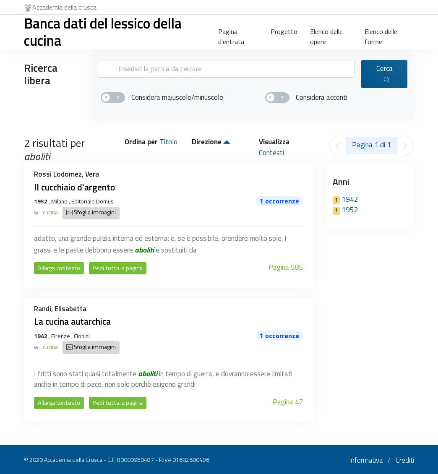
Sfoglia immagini (91, 213)
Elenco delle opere (326, 34)
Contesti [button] (271, 152)
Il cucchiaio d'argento (74, 187)
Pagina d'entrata (231, 34)
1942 (345, 199)
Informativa (366, 460)
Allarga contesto (59, 268)
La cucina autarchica (72, 321)
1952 (345, 209)
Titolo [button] (168, 141)
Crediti (405, 460)
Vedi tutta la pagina (118, 268)
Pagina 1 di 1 (371, 144)
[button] (226, 141)
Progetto (284, 31)
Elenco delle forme (381, 34)
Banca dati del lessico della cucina (103, 31)
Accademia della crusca (60, 7)
